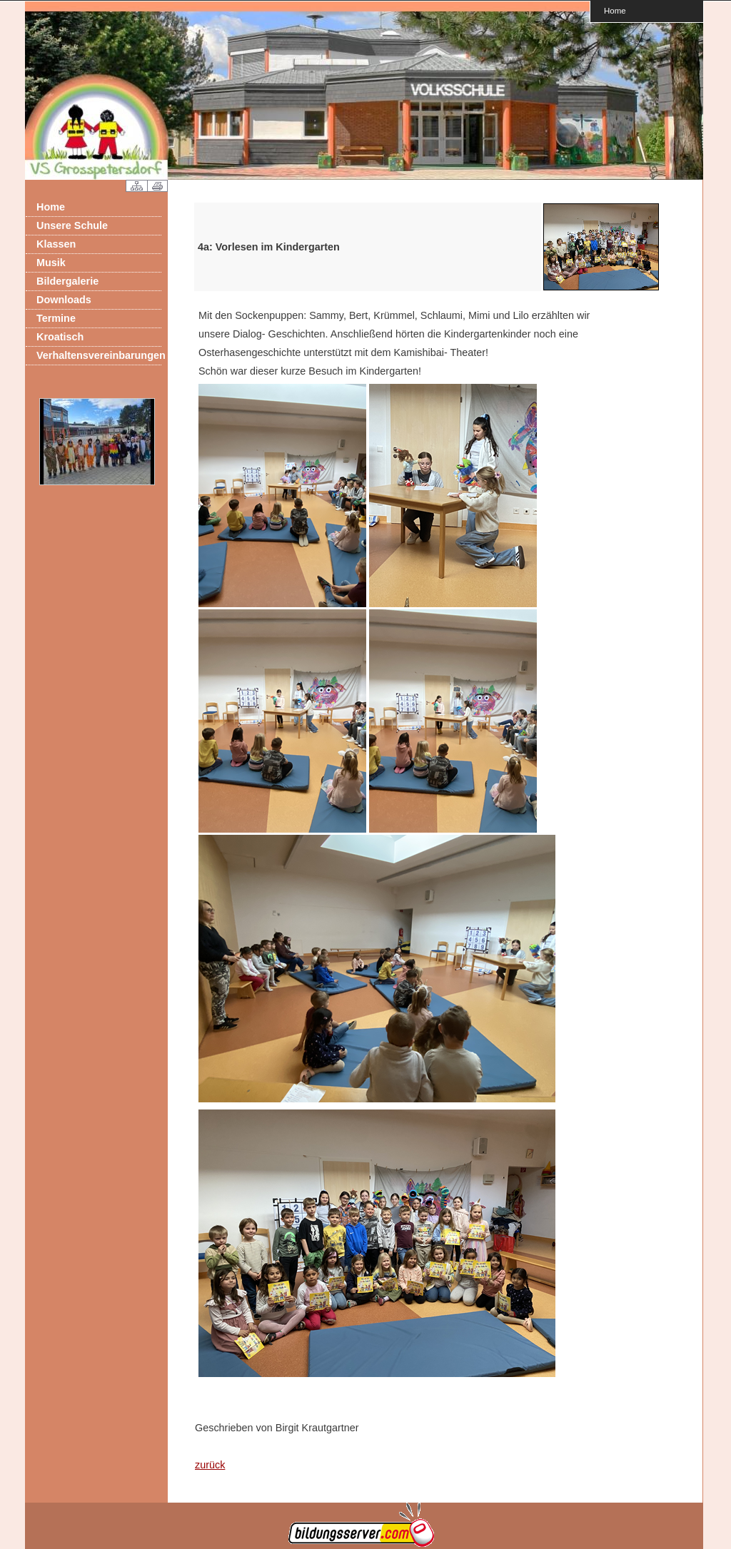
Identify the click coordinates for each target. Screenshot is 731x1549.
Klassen (56, 244)
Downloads (63, 299)
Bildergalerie (67, 281)
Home (615, 10)
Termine (56, 318)
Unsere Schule (72, 225)
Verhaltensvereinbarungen (98, 355)
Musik (51, 262)
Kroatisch (60, 336)
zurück (210, 1465)
